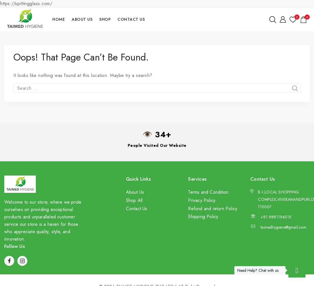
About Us (82, 19)
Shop (105, 19)
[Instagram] (22, 261)
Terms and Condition (208, 192)
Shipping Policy (203, 216)
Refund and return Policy (212, 208)
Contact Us (131, 19)
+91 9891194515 (276, 217)
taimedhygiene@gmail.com (283, 227)
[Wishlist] (293, 19)
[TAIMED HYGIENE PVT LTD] (25, 19)
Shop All (134, 200)
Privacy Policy (201, 200)
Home (58, 19)
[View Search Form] (272, 19)
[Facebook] (9, 261)
